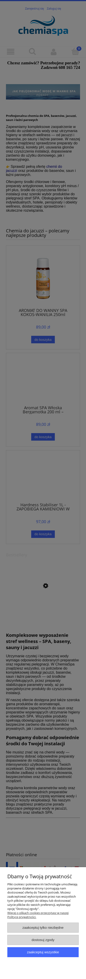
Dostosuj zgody (43, 940)
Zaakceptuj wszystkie (43, 952)
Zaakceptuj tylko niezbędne (43, 927)
